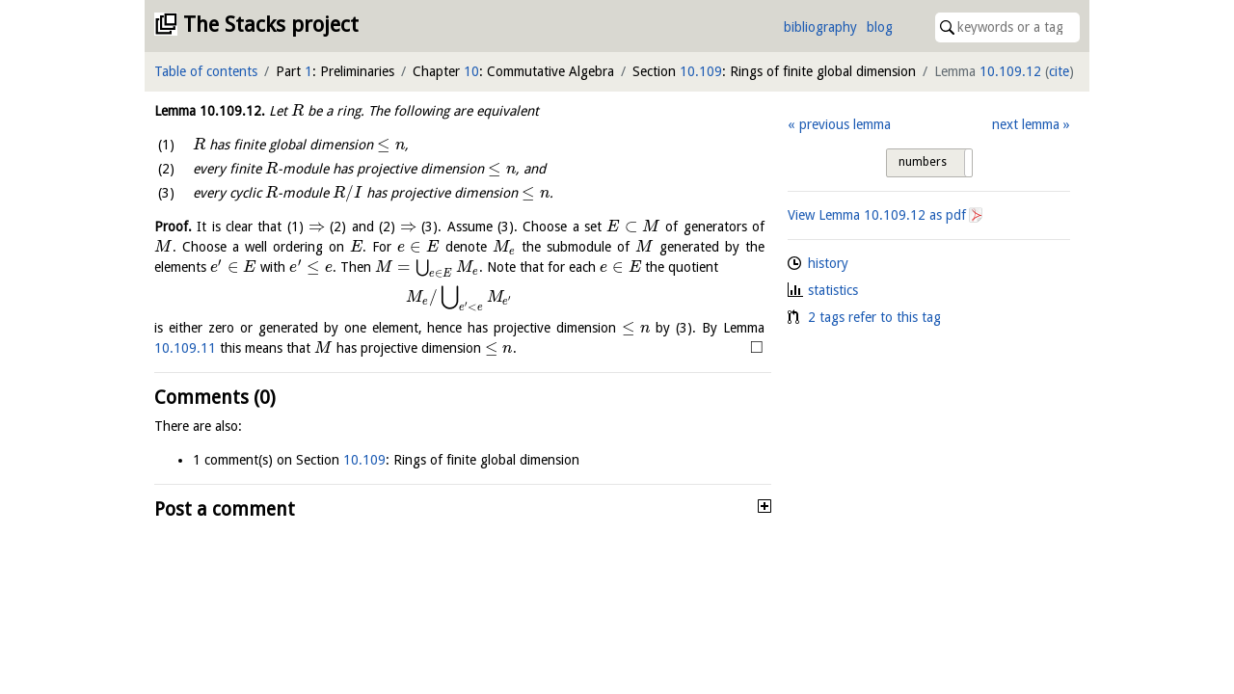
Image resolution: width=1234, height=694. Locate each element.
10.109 (701, 71)
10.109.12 (1010, 71)
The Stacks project (271, 25)
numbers (923, 162)
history (828, 263)
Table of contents (205, 71)
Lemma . (209, 111)
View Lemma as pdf (877, 215)
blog (880, 27)
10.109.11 (185, 348)
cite (1059, 71)
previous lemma (845, 124)
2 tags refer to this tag (874, 317)
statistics (833, 290)
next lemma (1026, 124)
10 (471, 71)
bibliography (820, 27)
